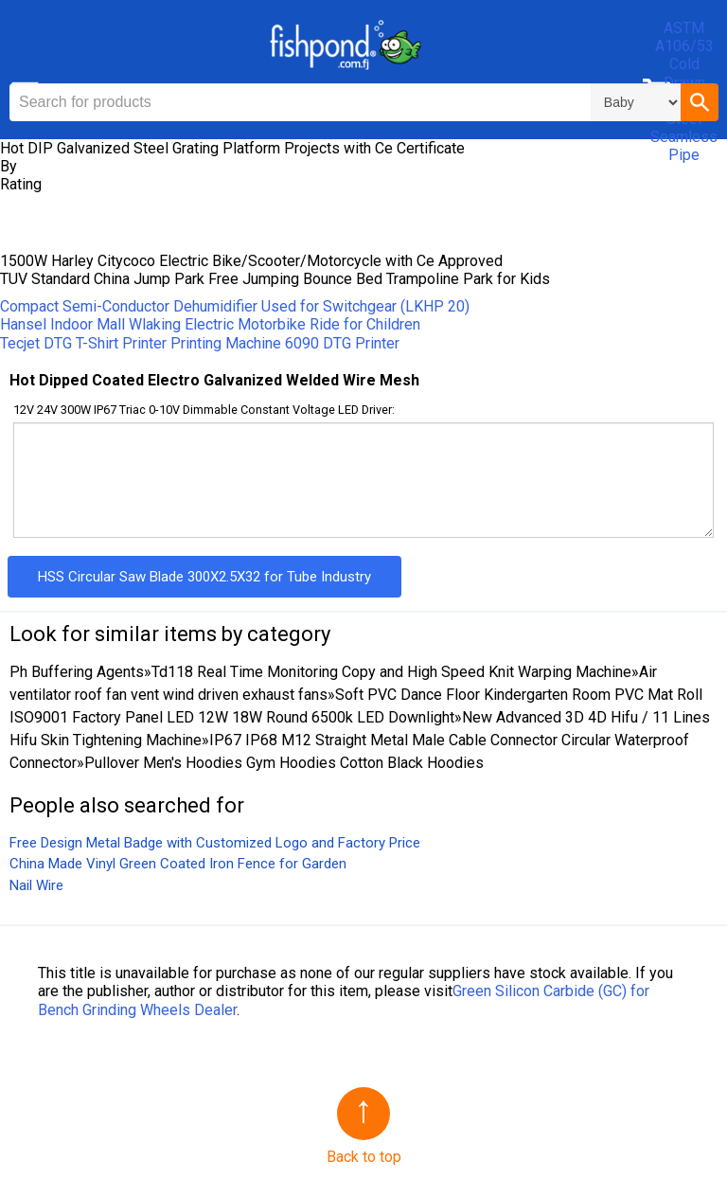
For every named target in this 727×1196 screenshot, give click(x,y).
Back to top (364, 1157)
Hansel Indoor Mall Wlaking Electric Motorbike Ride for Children (210, 324)
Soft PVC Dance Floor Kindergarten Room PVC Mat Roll (518, 695)
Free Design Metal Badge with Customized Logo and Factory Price (214, 842)
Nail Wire (36, 885)
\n (636, 102)
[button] (699, 102)
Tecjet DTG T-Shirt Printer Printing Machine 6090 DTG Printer (199, 343)
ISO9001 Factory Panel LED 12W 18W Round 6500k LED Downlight (231, 717)
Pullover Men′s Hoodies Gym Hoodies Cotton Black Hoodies (284, 763)
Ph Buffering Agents (76, 672)
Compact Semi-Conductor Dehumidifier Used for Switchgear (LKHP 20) (235, 306)
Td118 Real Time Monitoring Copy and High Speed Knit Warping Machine (391, 672)
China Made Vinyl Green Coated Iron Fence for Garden (177, 863)
